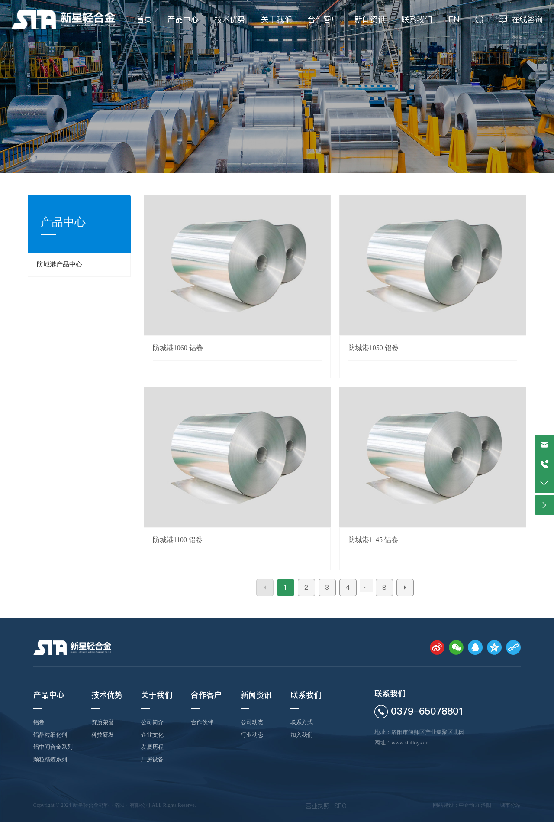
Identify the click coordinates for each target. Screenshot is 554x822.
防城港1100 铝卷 (178, 539)
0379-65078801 (427, 711)
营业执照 (318, 806)
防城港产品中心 (59, 264)
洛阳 (486, 805)
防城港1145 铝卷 (373, 539)
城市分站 (510, 805)
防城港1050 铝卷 (373, 347)
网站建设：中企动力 (456, 805)
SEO (340, 806)
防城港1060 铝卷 (178, 347)
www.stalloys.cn (409, 742)
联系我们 (390, 693)
